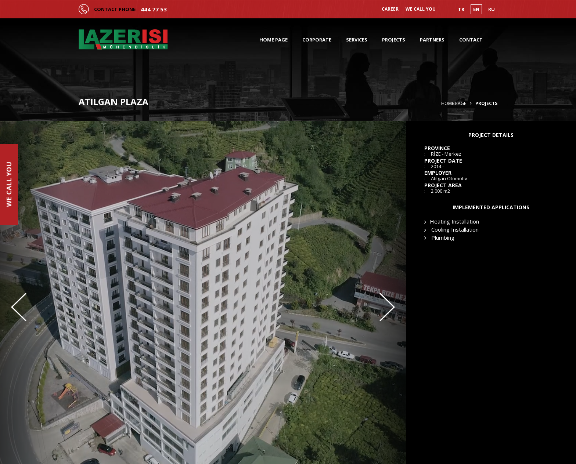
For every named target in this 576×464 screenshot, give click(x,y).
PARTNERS (432, 39)
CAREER (390, 9)
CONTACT (471, 39)
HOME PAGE (273, 39)
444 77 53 (154, 9)
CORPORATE (316, 39)
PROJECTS (393, 39)
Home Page (453, 103)
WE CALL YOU (421, 9)
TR (461, 9)
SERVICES (356, 39)
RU (491, 9)
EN (476, 9)
